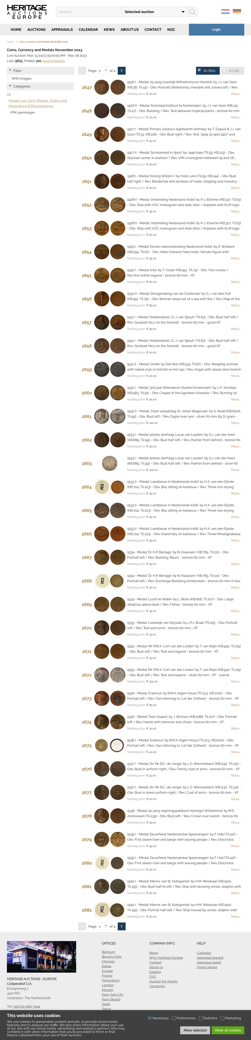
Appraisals (62, 29)
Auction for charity (163, 981)
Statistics (210, 1018)
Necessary (160, 1018)
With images (21, 78)
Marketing (233, 1018)
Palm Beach (111, 999)
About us (130, 29)
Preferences (186, 1018)
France (107, 976)
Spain (106, 1004)
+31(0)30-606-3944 (26, 1006)
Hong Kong (110, 980)
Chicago (108, 961)
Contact (153, 29)
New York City (112, 995)
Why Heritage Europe (166, 958)
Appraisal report (209, 962)
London (108, 985)
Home (15, 29)
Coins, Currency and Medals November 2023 (43, 41)
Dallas (106, 966)
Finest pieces (207, 967)
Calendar (88, 29)
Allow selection (195, 1030)
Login (216, 29)
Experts (155, 972)
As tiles (209, 71)
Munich (107, 990)
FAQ (152, 977)
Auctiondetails (54, 61)
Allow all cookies (228, 1030)
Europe (107, 971)
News (109, 29)
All (9, 94)
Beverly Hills (111, 957)
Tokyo (106, 1009)
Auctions (36, 29)
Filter (17, 71)
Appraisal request (210, 958)
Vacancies (157, 986)
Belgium (108, 952)
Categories (21, 86)
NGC (171, 29)
